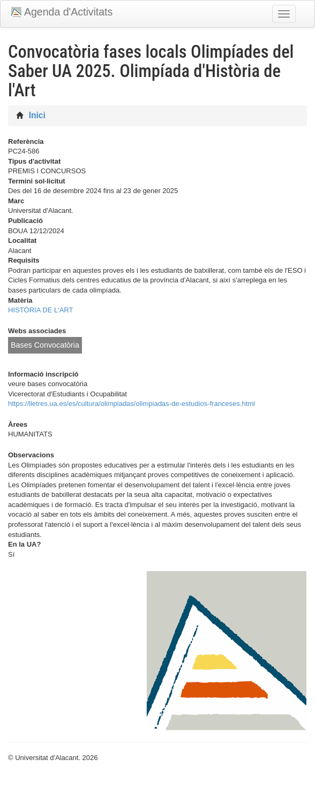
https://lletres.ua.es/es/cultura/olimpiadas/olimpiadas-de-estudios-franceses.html (131, 404)
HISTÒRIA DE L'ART (40, 310)
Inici (37, 115)
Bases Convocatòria (45, 345)
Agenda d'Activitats (68, 12)
